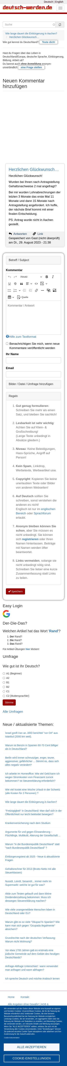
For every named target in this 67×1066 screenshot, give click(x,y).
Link (40, 234)
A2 (6, 678)
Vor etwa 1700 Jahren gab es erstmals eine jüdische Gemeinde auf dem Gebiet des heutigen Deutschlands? (32, 954)
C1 (6, 691)
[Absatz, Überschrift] (31, 277)
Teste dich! (48, 42)
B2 (6, 686)
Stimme (9, 702)
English (59, 1)
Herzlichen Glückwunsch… (24, 37)
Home (11, 997)
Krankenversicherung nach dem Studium (27, 823)
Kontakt (25, 997)
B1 (6, 682)
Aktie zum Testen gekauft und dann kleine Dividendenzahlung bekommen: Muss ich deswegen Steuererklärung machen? (28, 897)
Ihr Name (12, 354)
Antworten (20, 234)
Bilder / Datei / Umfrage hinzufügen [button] (31, 384)
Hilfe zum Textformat (21, 336)
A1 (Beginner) (12, 673)
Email (10, 368)
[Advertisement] (33, 128)
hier (28, 649)
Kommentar (14, 270)
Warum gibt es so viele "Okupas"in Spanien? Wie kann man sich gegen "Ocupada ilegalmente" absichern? (32, 926)
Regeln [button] (13, 396)
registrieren (30, 539)
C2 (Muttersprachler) (16, 695)
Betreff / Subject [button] (19, 260)
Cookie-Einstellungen (32, 1058)
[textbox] (33, 318)
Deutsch (48, 1)
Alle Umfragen (13, 711)
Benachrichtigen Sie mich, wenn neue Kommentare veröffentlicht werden (33, 346)
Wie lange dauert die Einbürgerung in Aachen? (31, 33)
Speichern (15, 591)
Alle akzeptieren (31, 1047)
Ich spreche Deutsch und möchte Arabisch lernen (32, 978)
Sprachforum (42, 513)
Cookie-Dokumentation (11, 1038)
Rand (53, 631)
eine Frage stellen (31, 67)
